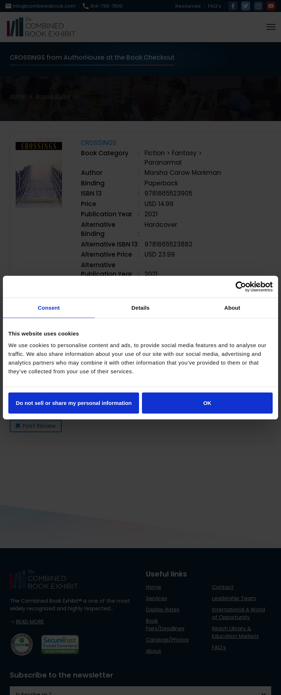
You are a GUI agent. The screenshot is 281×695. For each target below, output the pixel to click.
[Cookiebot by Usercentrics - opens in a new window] (241, 286)
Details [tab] (140, 308)
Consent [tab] (49, 308)
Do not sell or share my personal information (74, 402)
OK (207, 402)
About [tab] (232, 308)
